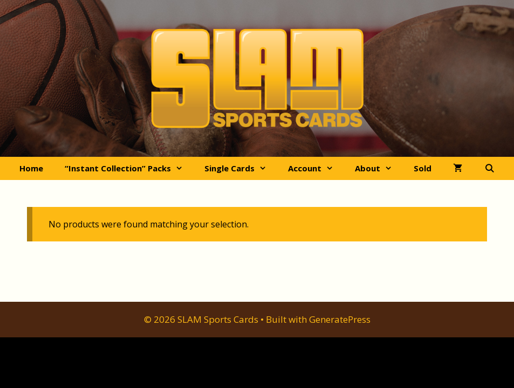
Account (316, 168)
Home (31, 168)
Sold (422, 168)
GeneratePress (340, 319)
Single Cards (240, 168)
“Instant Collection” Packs (129, 168)
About (379, 168)
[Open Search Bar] (489, 168)
